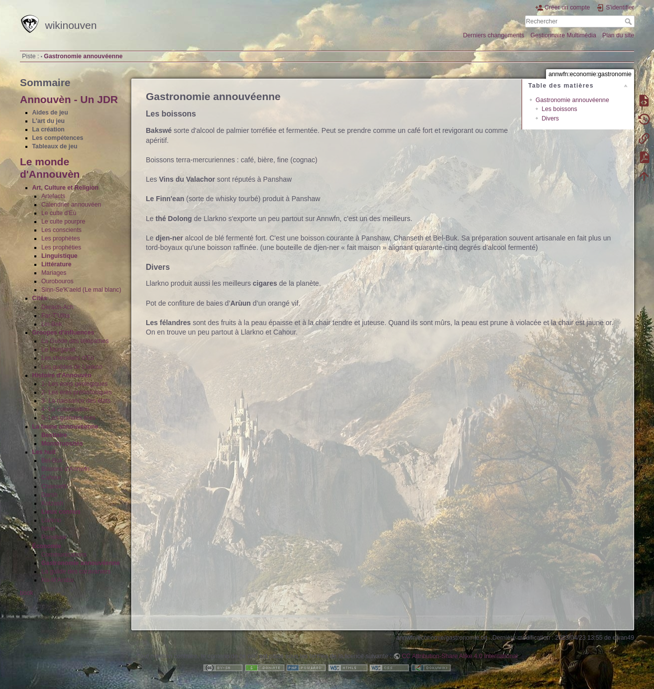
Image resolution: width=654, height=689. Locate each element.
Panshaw (53, 537)
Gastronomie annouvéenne (83, 56)
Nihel (48, 528)
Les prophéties (61, 247)
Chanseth (54, 486)
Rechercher (629, 21)
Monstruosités (62, 443)
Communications (64, 554)
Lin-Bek (51, 324)
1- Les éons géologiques (74, 383)
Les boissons (559, 109)
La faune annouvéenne (65, 426)
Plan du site (618, 35)
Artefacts (53, 196)
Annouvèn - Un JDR (69, 99)
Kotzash (52, 503)
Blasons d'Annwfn (65, 468)
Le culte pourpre (63, 221)
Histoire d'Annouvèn (62, 375)
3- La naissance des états (76, 400)
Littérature (56, 264)
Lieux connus (61, 511)
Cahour (51, 477)
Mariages (53, 272)
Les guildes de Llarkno (72, 366)
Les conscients (61, 230)
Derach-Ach (57, 307)
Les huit (44, 452)
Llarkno (51, 520)
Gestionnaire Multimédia (563, 35)
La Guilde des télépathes (75, 341)
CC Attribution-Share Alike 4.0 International (460, 656)
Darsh (49, 494)
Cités (39, 298)
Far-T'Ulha (55, 315)
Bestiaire (54, 435)
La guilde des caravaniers (76, 571)
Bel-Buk (52, 460)
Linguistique (59, 255)
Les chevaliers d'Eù (67, 357)
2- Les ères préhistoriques (76, 392)
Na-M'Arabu (57, 579)
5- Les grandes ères (68, 417)
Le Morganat (58, 349)
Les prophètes (60, 238)
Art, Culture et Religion (65, 187)
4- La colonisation (65, 409)
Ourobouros (57, 281)
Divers (550, 118)
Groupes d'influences (63, 332)
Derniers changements (493, 35)
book (26, 592)
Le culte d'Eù (58, 213)
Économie (47, 546)
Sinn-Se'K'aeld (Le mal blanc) (81, 289)
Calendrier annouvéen (71, 204)
